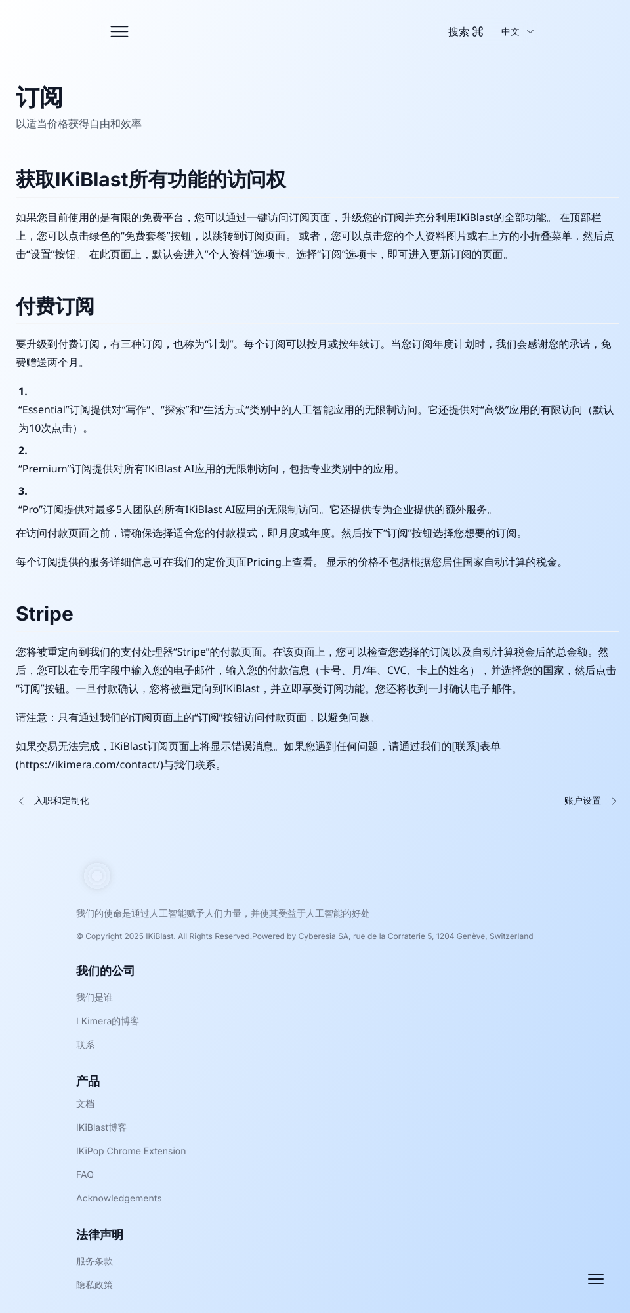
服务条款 (94, 1261)
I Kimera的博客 (107, 1021)
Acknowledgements (119, 1198)
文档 (85, 1104)
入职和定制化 (61, 800)
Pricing (264, 561)
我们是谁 (94, 997)
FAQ (85, 1174)
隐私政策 (94, 1285)
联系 (85, 1045)
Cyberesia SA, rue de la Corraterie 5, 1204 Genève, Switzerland (416, 936)
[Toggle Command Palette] (466, 31)
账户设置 (582, 800)
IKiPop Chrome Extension (131, 1151)
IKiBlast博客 (101, 1127)
